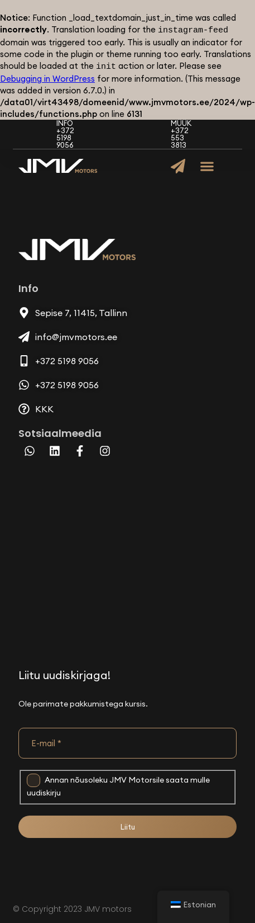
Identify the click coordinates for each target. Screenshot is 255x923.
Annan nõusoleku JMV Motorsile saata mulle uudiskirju (118, 783)
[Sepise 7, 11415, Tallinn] (127, 555)
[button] (207, 164)
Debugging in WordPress (47, 76)
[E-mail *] (127, 741)
